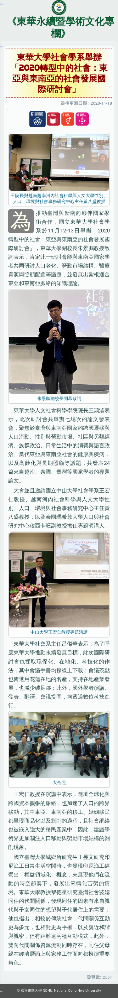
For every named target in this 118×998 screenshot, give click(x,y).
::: (1, 46)
